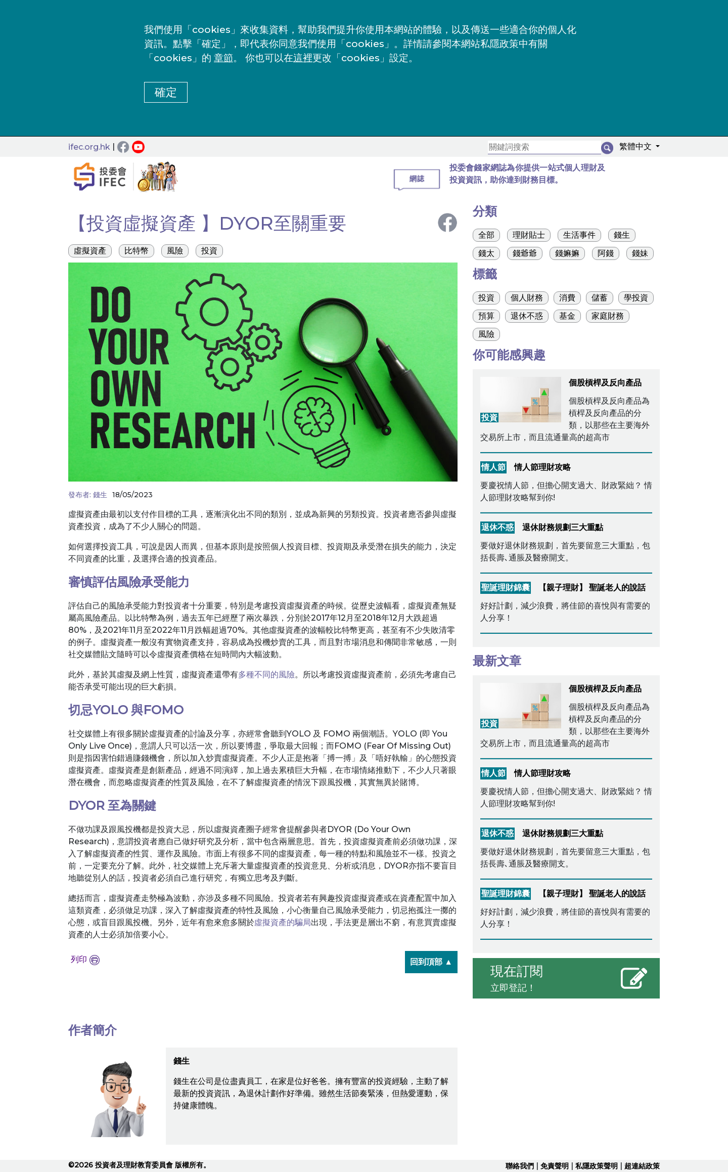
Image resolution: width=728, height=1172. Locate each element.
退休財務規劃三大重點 (562, 527)
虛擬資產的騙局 (282, 922)
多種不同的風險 (266, 674)
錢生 (100, 494)
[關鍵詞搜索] (544, 147)
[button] (636, 148)
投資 (489, 417)
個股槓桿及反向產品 (605, 382)
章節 (223, 58)
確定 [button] (166, 92)
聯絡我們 (520, 1165)
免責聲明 (554, 1165)
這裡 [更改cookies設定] (302, 58)
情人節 (493, 467)
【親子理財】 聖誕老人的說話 (592, 587)
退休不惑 (497, 527)
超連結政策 (642, 1165)
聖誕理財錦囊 (505, 587)
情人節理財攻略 (542, 467)
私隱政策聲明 (596, 1165)
